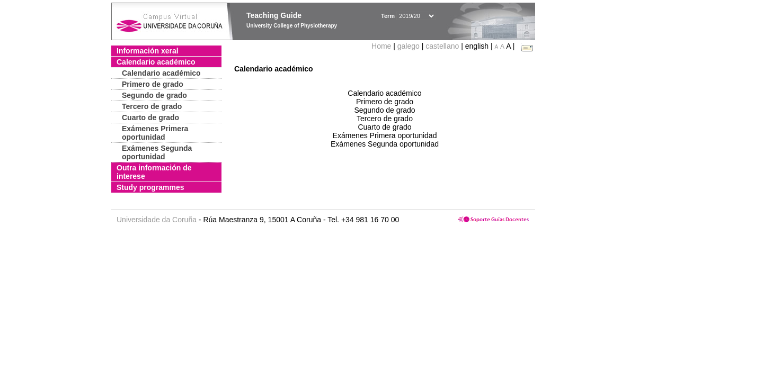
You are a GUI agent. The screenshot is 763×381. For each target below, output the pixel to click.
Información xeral (148, 51)
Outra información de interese (154, 172)
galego (408, 46)
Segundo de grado (154, 95)
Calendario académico (156, 62)
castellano (442, 46)
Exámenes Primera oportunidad (155, 132)
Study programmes (150, 187)
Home (382, 46)
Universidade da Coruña (157, 219)
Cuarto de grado (150, 117)
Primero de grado (152, 84)
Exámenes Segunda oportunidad (157, 152)
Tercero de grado (152, 106)
